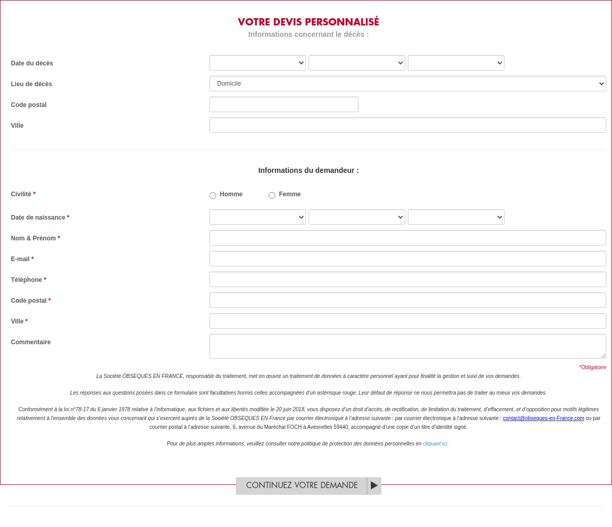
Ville (17, 125)
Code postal (29, 105)
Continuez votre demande (302, 486)
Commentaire (31, 342)
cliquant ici (435, 444)
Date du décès (32, 63)
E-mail (22, 259)
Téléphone (28, 279)
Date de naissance (40, 217)
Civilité (23, 194)
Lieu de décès (31, 84)
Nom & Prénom (35, 238)
